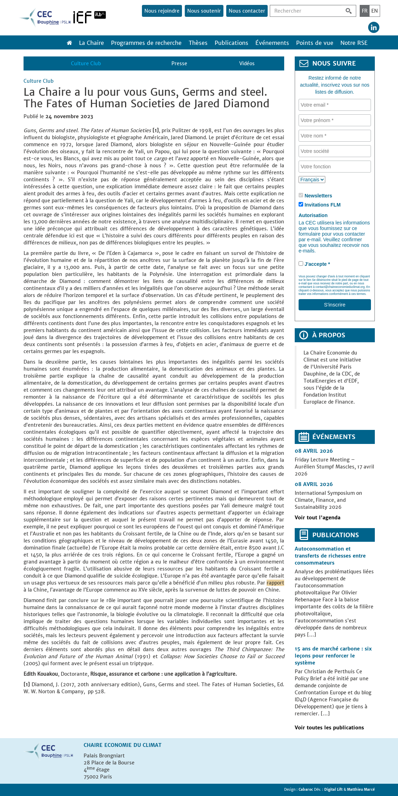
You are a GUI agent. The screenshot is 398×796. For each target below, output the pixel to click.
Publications (231, 42)
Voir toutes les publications (329, 727)
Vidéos (247, 63)
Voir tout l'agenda (317, 517)
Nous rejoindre (162, 11)
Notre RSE (354, 42)
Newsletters (318, 195)
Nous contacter (247, 11)
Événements (272, 42)
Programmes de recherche (146, 42)
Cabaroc (306, 789)
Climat (152, 745)
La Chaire (91, 42)
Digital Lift (333, 789)
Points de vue (314, 42)
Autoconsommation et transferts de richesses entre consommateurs (330, 556)
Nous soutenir (204, 11)
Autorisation (313, 215)
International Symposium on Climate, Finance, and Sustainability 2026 (328, 500)
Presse (179, 63)
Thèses (198, 42)
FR (364, 11)
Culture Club (86, 63)
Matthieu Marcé (361, 789)
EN (374, 11)
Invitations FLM (323, 205)
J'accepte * (317, 264)
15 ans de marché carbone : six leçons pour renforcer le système (333, 656)
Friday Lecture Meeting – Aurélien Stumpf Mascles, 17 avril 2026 (334, 467)
